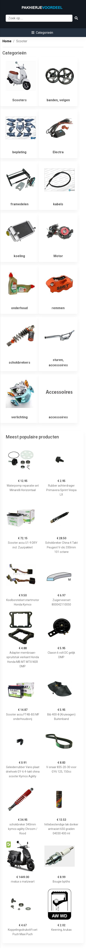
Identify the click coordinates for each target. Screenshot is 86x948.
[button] (42, 33)
